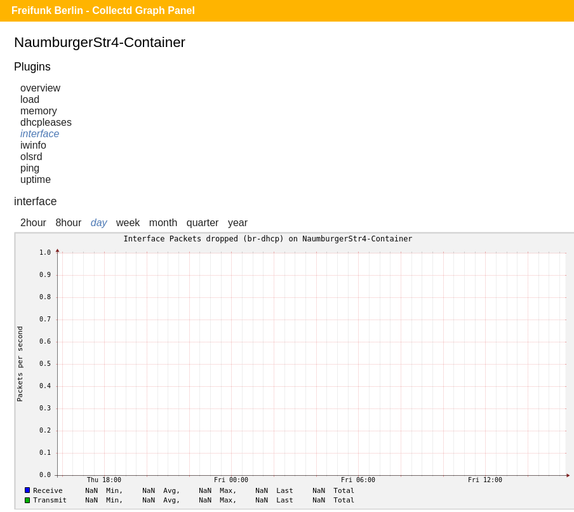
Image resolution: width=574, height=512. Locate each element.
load (29, 99)
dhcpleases (46, 122)
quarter (203, 222)
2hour (33, 222)
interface (39, 133)
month (163, 222)
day (99, 222)
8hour (68, 222)
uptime (35, 179)
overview (40, 88)
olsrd (31, 156)
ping (29, 168)
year (238, 222)
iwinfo (33, 145)
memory (38, 110)
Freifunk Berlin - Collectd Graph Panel (103, 10)
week (128, 222)
